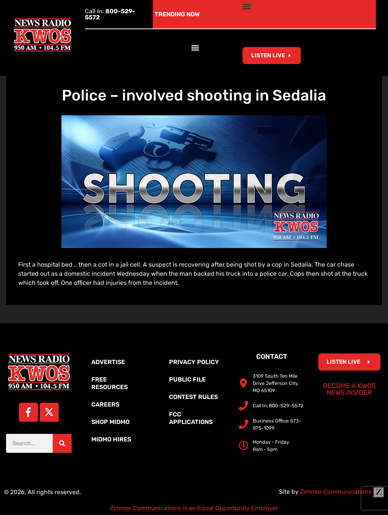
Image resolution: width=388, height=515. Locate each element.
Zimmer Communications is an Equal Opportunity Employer (194, 508)
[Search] (62, 443)
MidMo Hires (111, 439)
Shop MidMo (110, 422)
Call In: (110, 14)
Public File (187, 379)
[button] (247, 6)
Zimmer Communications (342, 491)
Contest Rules (193, 396)
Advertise (108, 362)
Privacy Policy (194, 362)
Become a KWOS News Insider (349, 389)
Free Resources (109, 383)
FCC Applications (191, 418)
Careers (105, 404)
